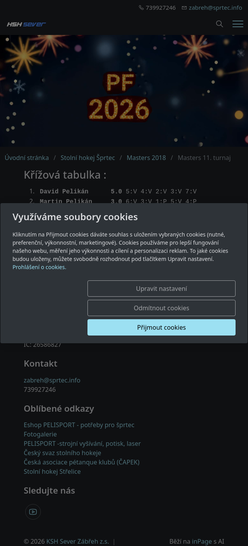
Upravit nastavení (120, 298)
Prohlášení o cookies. (39, 276)
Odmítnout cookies (198, 298)
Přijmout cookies (198, 317)
